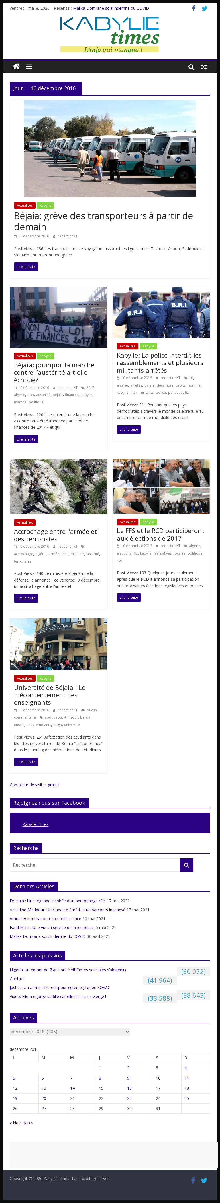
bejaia (58, 394)
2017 (90, 387)
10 (191, 377)
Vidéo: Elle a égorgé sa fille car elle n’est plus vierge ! (58, 996)
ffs (136, 553)
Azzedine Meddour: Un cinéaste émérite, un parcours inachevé (67, 909)
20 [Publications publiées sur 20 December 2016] (44, 1098)
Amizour (71, 717)
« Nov (15, 1122)
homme (194, 385)
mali (65, 553)
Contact (17, 978)
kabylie (86, 394)
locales (179, 553)
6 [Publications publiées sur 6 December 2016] (43, 1078)
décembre (165, 385)
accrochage (23, 553)
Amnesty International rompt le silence (45, 918)
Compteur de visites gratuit (35, 784)
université (72, 724)
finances (71, 394)
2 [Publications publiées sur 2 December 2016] (128, 1067)
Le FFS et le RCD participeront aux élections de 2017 (160, 534)
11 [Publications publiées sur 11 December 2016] (186, 1078)
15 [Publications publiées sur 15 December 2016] (101, 1088)
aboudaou (53, 717)
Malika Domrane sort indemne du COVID (111, 8)
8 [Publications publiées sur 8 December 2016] (100, 1078)
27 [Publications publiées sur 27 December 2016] (44, 1108)
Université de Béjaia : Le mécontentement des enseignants (49, 695)
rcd (119, 560)
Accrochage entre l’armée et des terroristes (55, 535)
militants (147, 392)
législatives (163, 553)
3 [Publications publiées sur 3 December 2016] (157, 1067)
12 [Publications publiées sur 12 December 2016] (15, 1088)
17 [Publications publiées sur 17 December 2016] (158, 1088)
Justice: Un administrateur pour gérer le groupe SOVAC (60, 987)
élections (124, 553)
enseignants (24, 724)
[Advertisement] (114, 1155)
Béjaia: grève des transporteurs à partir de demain (103, 221)
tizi (187, 392)
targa (57, 724)
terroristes (22, 561)
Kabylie (45, 205)
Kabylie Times (35, 824)
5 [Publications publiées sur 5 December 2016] (14, 1078)
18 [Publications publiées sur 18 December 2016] (186, 1088)
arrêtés (136, 385)
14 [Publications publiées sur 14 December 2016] (72, 1088)
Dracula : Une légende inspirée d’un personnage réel (58, 900)
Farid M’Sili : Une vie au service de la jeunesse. (52, 927)
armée (54, 553)
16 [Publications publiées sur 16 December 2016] (129, 1088)
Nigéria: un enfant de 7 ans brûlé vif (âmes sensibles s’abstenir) (68, 969)
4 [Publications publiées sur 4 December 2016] (185, 1067)
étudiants (43, 724)
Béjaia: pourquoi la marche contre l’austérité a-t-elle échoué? (54, 372)
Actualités (25, 205)
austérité (43, 394)
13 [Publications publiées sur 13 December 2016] (44, 1088)
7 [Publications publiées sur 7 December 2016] (71, 1078)
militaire (77, 553)
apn (31, 394)
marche (20, 402)
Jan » (28, 1122)
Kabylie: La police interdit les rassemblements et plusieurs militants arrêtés (160, 362)
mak (134, 392)
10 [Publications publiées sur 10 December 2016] (158, 1078)
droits (181, 385)
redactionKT (68, 236)
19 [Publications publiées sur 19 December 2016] (15, 1098)
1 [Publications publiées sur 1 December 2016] (100, 1067)
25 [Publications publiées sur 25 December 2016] (186, 1098)
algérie (19, 394)
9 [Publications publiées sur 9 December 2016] (128, 1078)
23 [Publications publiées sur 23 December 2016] (129, 1098)
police (161, 392)
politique (36, 402)
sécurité (92, 553)
